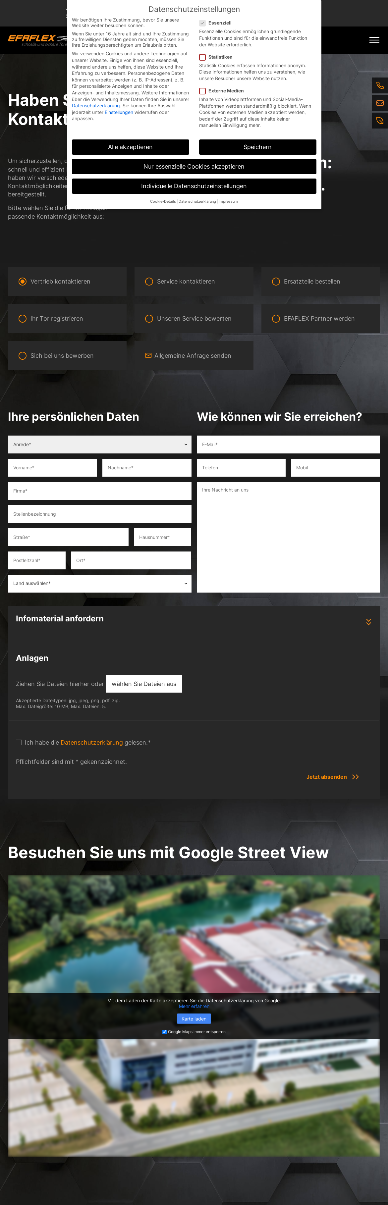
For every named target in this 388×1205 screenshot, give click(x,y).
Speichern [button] (258, 146)
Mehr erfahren (194, 1006)
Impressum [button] (228, 201)
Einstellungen (119, 112)
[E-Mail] (380, 103)
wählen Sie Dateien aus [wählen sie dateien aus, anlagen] (144, 683)
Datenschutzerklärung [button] (197, 201)
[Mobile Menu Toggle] (374, 40)
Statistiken (218, 57)
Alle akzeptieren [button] (130, 146)
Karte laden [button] (194, 1019)
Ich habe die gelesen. (88, 742)
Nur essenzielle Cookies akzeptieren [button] (194, 166)
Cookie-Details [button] (163, 201)
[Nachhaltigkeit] (380, 121)
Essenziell (217, 23)
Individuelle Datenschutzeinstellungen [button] (194, 186)
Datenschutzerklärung (92, 742)
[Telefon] (380, 85)
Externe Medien (223, 90)
